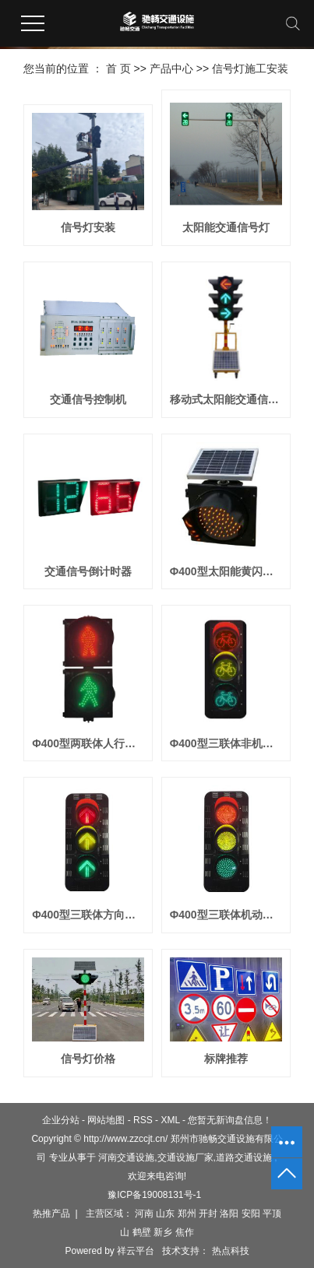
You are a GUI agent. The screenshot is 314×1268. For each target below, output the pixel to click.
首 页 (118, 68)
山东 (165, 1213)
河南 (144, 1213)
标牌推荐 (226, 1058)
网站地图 (106, 1120)
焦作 (184, 1232)
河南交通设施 (126, 1157)
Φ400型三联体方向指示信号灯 (88, 914)
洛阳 (229, 1213)
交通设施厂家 (185, 1157)
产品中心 (171, 68)
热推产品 (51, 1213)
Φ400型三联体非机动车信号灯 (226, 743)
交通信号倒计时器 (88, 571)
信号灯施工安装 (250, 68)
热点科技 (229, 1250)
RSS (143, 1120)
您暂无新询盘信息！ (230, 1120)
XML (170, 1120)
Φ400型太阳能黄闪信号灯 (226, 571)
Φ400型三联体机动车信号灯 (226, 914)
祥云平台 (135, 1250)
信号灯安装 (88, 227)
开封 (208, 1213)
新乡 (162, 1232)
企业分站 (60, 1120)
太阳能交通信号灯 (226, 227)
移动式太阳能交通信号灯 (226, 399)
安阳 (251, 1213)
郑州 (187, 1213)
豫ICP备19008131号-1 (154, 1194)
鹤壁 (141, 1232)
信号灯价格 (88, 1058)
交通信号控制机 (88, 399)
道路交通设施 (244, 1157)
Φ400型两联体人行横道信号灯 (88, 743)
